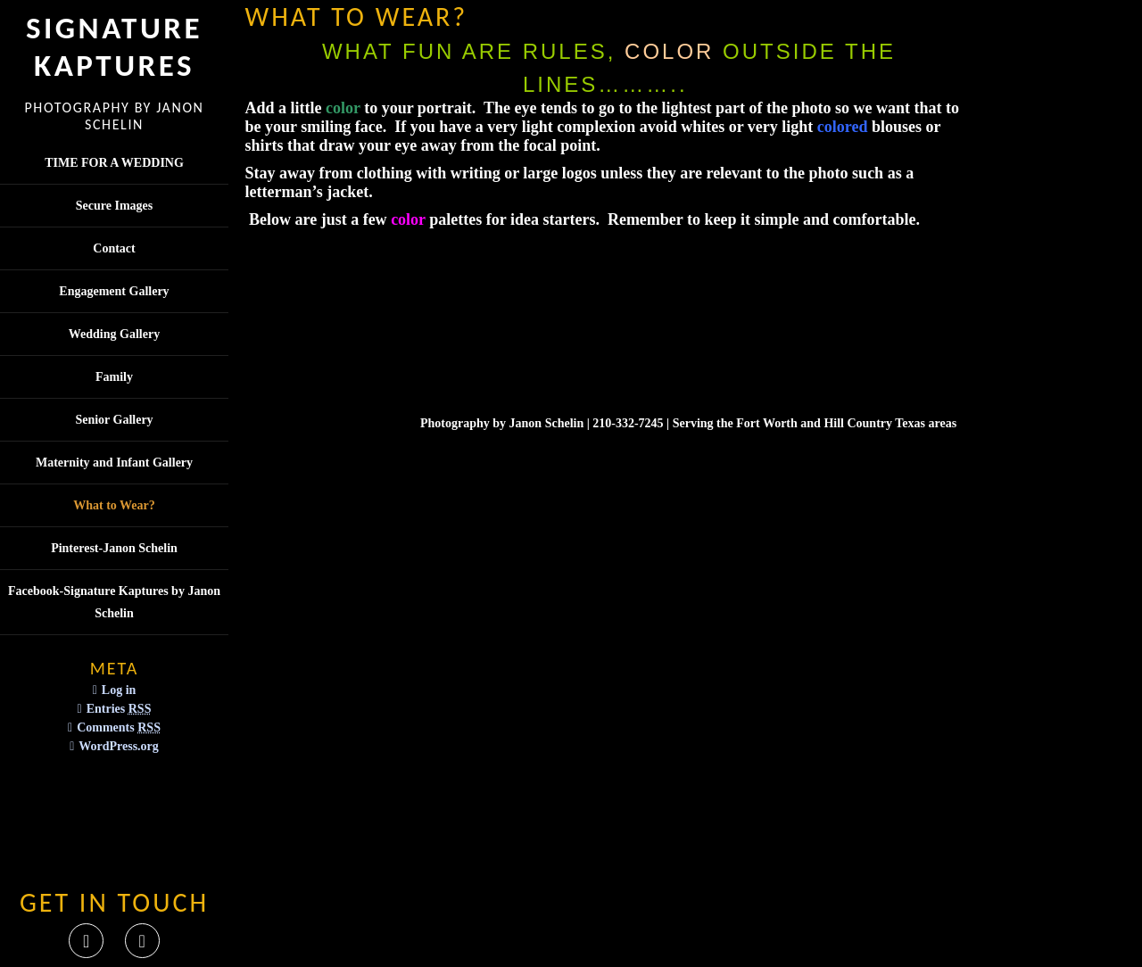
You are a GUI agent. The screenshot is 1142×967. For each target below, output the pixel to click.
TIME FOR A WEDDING (114, 162)
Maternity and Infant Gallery (114, 462)
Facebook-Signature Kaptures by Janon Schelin (114, 602)
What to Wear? (114, 505)
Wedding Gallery (114, 334)
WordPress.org (119, 746)
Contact (114, 248)
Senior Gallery (114, 419)
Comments (119, 727)
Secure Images (114, 205)
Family (114, 377)
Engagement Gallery (114, 291)
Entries (119, 708)
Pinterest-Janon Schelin (114, 548)
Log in (119, 690)
